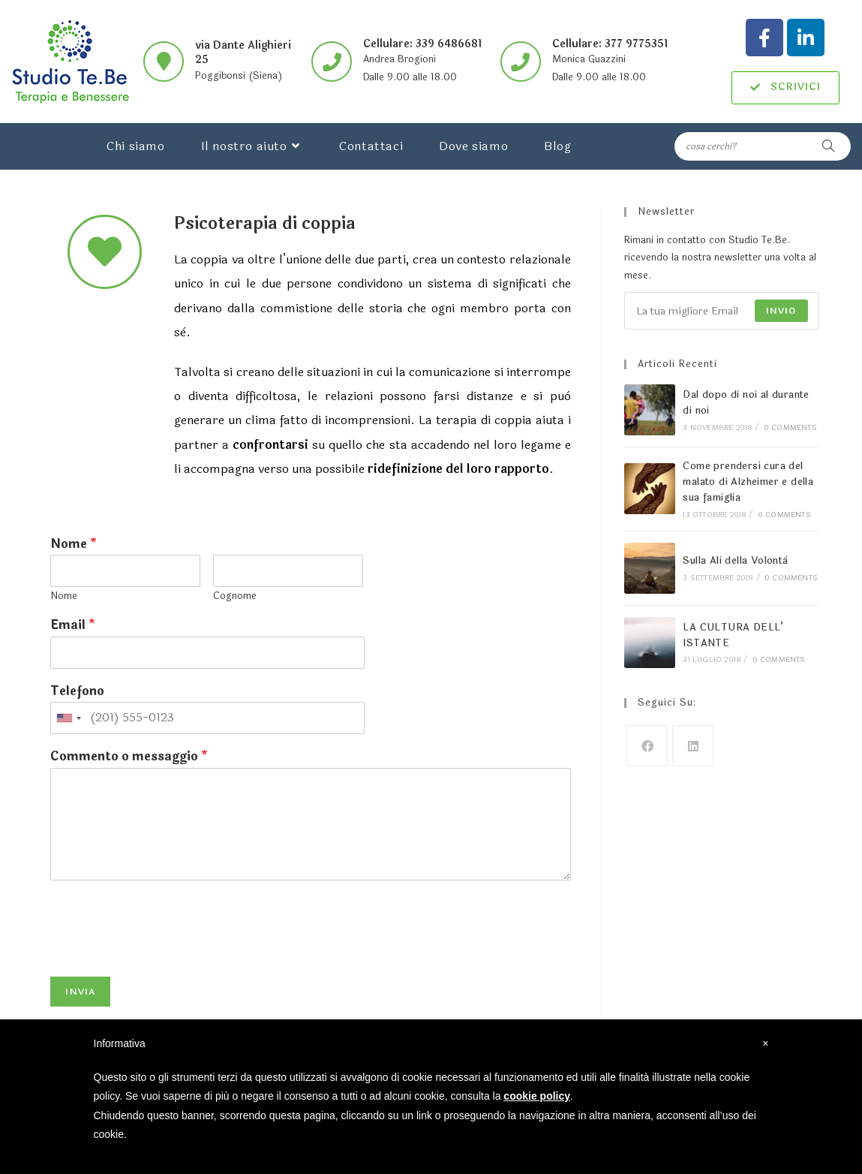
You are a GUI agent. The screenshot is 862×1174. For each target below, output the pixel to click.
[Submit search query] (828, 146)
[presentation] (164, 952)
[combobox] (68, 718)
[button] (785, 87)
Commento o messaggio (129, 757)
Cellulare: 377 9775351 (610, 44)
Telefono (77, 692)
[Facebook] (647, 745)
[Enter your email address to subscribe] (721, 311)
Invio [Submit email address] (781, 311)
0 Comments (790, 428)
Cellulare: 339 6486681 (422, 44)
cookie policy (536, 1096)
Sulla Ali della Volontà (735, 560)
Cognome (235, 596)
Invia (80, 991)
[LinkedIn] (692, 745)
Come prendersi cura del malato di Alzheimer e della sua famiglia (748, 482)
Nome (73, 544)
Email (72, 626)
